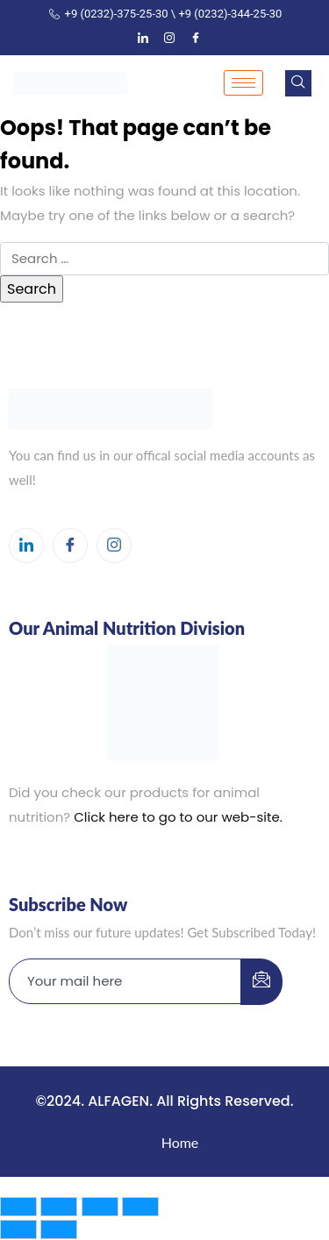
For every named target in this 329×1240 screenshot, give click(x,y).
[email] (125, 981)
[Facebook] (195, 38)
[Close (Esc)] (140, 1206)
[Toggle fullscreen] (58, 1206)
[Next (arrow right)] (58, 1229)
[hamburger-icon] (243, 83)
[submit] (261, 982)
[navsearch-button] (298, 83)
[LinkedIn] (143, 38)
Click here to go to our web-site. (178, 817)
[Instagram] (169, 38)
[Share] (100, 1206)
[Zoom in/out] (18, 1206)
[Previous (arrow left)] (18, 1229)
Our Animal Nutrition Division (127, 627)
